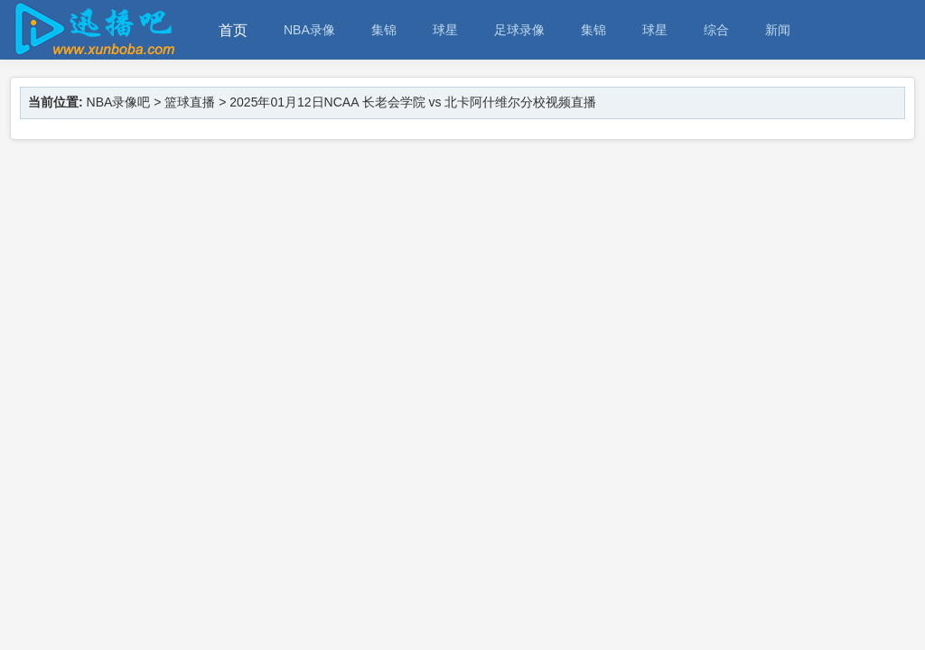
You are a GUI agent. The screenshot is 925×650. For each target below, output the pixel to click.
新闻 (777, 30)
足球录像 (519, 30)
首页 (233, 30)
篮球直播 (189, 102)
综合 (716, 30)
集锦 (384, 30)
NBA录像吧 (119, 102)
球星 (445, 30)
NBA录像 (309, 30)
